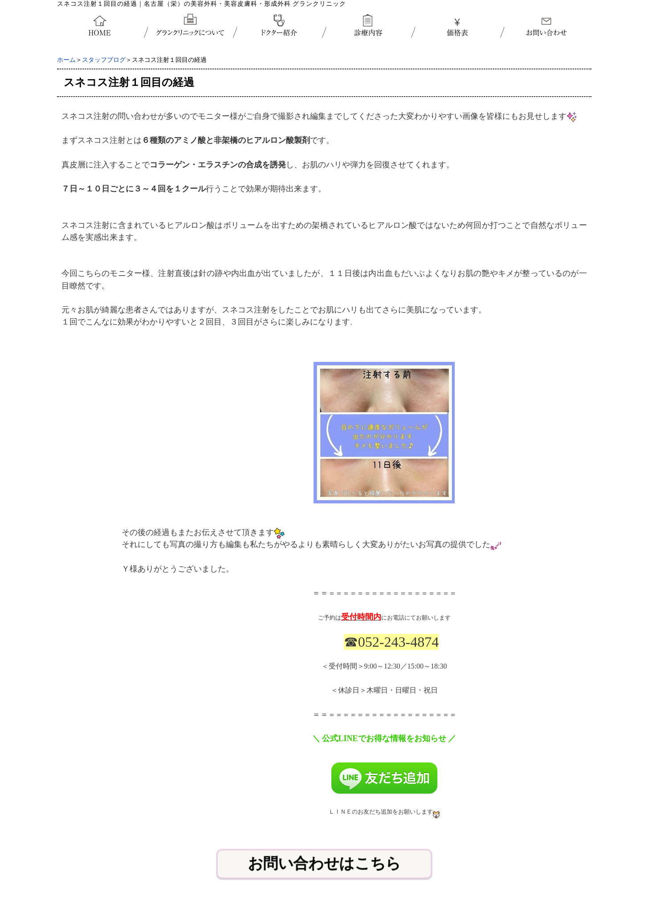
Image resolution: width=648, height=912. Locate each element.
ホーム (66, 60)
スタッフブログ (104, 60)
